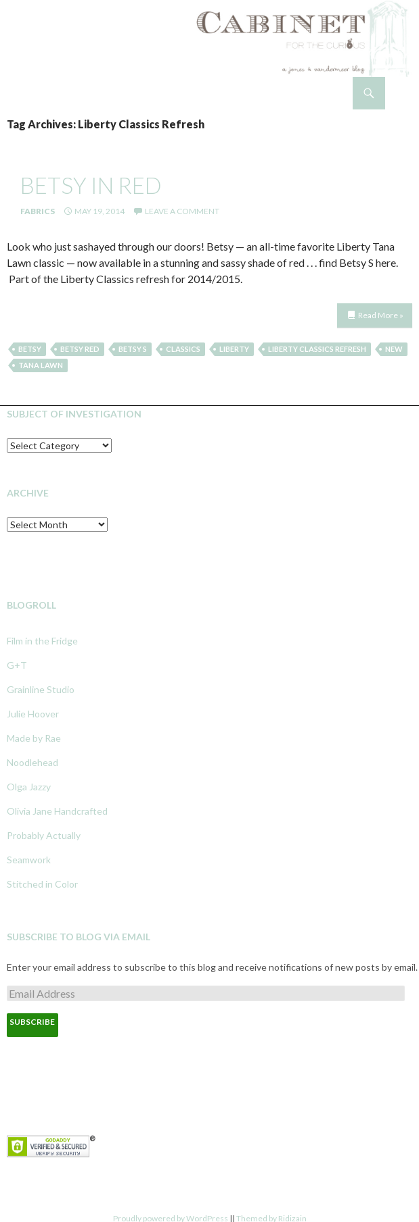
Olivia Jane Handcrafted (57, 811)
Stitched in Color (42, 884)
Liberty (234, 349)
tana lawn (40, 365)
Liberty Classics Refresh (317, 349)
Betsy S (132, 349)
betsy (29, 349)
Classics (183, 349)
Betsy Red (80, 349)
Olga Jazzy (29, 786)
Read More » (380, 315)
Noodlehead (32, 762)
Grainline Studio (40, 689)
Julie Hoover (33, 713)
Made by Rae (34, 738)
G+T (17, 665)
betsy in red (91, 185)
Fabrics (37, 211)
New (394, 349)
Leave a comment (182, 211)
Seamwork (29, 859)
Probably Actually (44, 835)
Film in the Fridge (42, 640)
